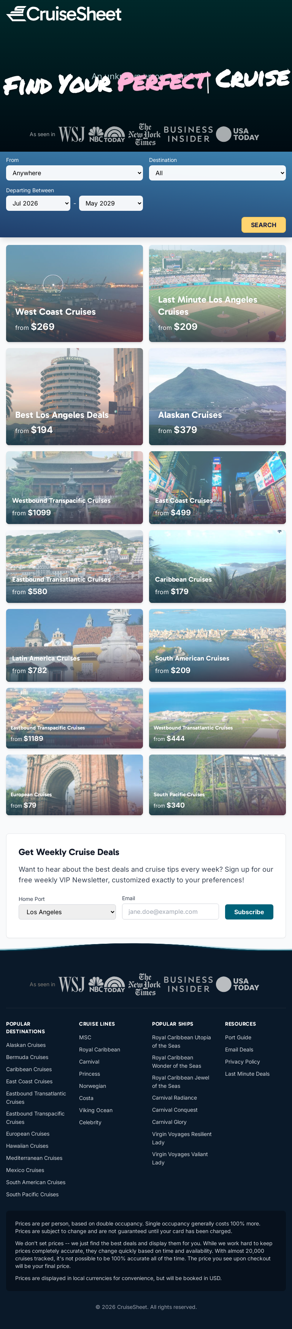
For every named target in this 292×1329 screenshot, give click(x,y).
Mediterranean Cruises (34, 1158)
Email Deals (239, 1049)
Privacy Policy (242, 1061)
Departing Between (30, 190)
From (12, 160)
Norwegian (92, 1086)
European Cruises (27, 1133)
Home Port (32, 899)
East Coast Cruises (29, 1081)
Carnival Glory (169, 1122)
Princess (89, 1073)
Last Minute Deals (247, 1073)
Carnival (89, 1061)
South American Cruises (35, 1182)
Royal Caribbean (99, 1049)
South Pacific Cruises (32, 1194)
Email (128, 898)
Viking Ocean (96, 1110)
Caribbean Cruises (29, 1069)
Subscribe (249, 912)
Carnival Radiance (174, 1097)
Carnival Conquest (175, 1109)
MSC (85, 1037)
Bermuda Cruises (27, 1057)
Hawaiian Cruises (27, 1145)
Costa (86, 1098)
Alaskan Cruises (26, 1045)
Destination (163, 160)
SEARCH (263, 225)
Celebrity (90, 1122)
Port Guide (238, 1037)
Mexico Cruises (25, 1170)
